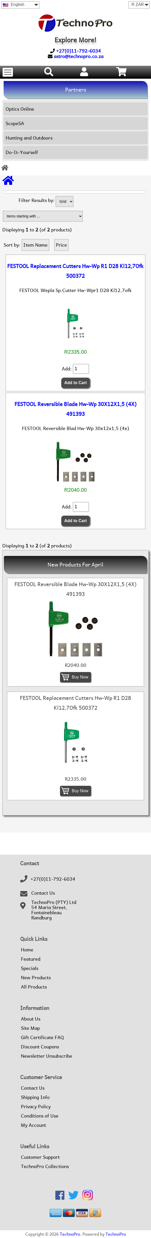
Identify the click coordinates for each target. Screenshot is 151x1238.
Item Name (35, 245)
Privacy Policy (36, 1106)
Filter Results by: (37, 200)
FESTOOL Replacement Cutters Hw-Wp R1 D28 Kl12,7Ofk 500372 (75, 271)
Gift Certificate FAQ (42, 1037)
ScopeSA (15, 123)
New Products (36, 977)
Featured (30, 959)
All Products (34, 987)
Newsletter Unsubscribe (46, 1056)
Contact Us (43, 893)
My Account (33, 1125)
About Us (30, 1019)
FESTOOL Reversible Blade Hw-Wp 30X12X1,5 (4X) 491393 (75, 409)
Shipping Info (35, 1097)
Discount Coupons (40, 1046)
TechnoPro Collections (45, 1166)
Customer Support (40, 1157)
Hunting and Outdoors (29, 138)
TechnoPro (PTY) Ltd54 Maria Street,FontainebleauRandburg (53, 910)
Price (61, 245)
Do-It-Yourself (22, 152)
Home (27, 949)
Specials (29, 968)
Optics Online (20, 109)
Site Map (30, 1028)
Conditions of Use (39, 1116)
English (13, 4)
